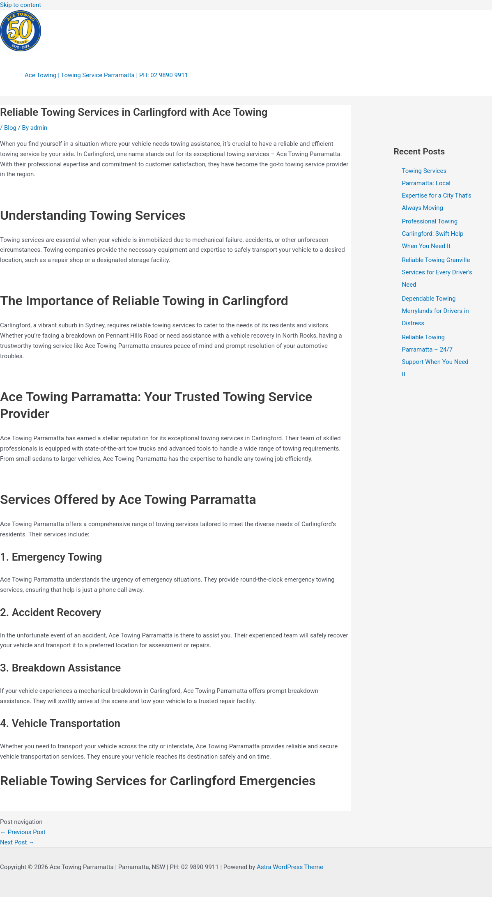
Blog (10, 127)
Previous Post (23, 832)
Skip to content (20, 5)
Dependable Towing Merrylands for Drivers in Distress (435, 311)
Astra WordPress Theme (290, 867)
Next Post (17, 842)
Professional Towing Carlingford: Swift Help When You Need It (433, 234)
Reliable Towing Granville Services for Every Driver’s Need (437, 272)
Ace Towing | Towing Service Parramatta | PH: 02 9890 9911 (106, 75)
